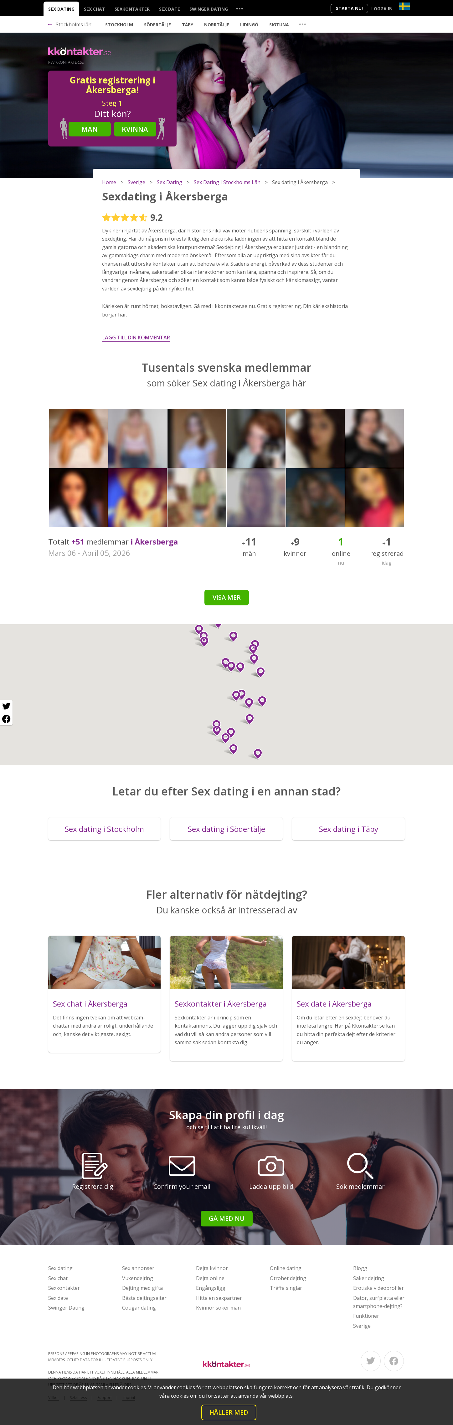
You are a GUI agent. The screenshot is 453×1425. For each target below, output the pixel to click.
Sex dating (61, 9)
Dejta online (210, 1278)
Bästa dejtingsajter (144, 1298)
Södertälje (157, 25)
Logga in (382, 9)
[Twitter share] (6, 706)
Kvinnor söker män (218, 1307)
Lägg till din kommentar (136, 337)
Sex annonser (138, 1268)
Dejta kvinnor (212, 1268)
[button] (223, 738)
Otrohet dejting (288, 1278)
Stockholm (119, 25)
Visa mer (227, 597)
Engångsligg (210, 1287)
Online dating (285, 1268)
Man (89, 129)
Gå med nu (227, 1218)
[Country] (404, 6)
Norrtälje (216, 25)
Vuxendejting (137, 1278)
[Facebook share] (6, 719)
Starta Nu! (349, 8)
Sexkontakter (132, 9)
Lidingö (249, 25)
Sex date (169, 9)
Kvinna (135, 129)
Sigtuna (279, 25)
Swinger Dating (208, 9)
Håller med (228, 1412)
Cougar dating (139, 1307)
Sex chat (94, 9)
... (239, 8)
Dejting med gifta (142, 1287)
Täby (187, 25)
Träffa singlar (286, 1287)
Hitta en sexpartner (219, 1298)
